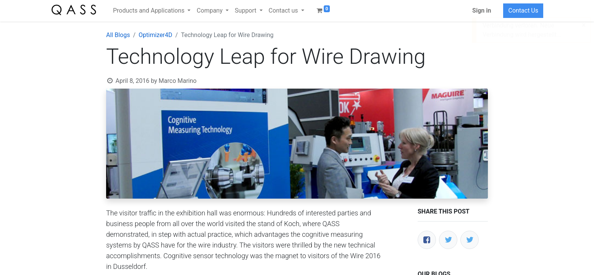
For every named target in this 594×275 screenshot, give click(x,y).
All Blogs (118, 35)
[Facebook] (427, 240)
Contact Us (523, 10)
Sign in (481, 10)
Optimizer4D (155, 35)
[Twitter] (448, 240)
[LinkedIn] (469, 240)
